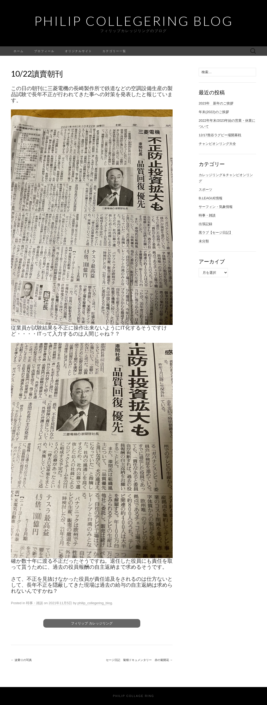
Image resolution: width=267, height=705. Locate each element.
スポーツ (205, 189)
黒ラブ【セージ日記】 (216, 232)
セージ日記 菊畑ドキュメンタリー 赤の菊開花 (139, 659)
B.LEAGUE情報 (210, 198)
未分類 (204, 241)
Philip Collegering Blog (133, 21)
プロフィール (44, 51)
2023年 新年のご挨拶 (216, 103)
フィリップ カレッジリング (92, 623)
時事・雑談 (34, 603)
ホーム (19, 51)
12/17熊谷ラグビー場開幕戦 (220, 135)
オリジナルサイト (78, 51)
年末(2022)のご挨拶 (214, 112)
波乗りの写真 (21, 659)
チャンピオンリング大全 (217, 144)
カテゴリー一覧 (114, 51)
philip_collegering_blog (94, 603)
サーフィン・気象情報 (216, 207)
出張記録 (205, 224)
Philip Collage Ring (133, 695)
